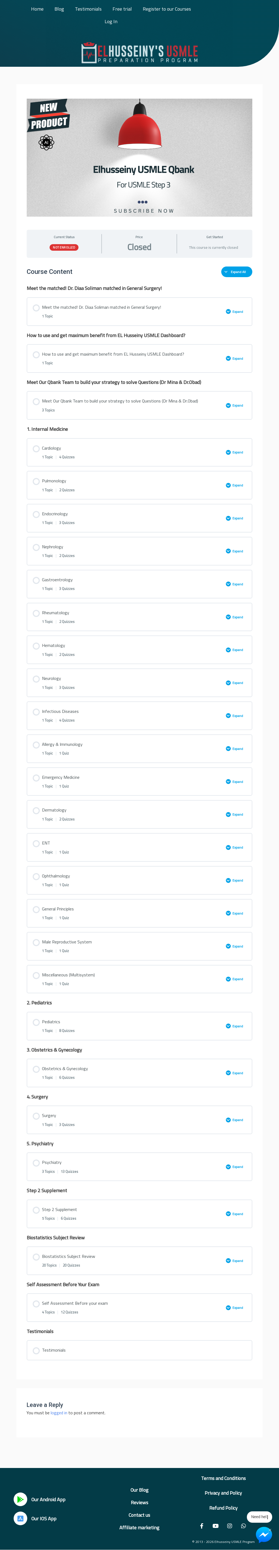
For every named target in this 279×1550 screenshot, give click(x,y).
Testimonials (88, 8)
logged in (59, 1413)
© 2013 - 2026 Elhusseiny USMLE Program (223, 1542)
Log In (111, 21)
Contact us (139, 1514)
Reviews (139, 1502)
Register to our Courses (167, 8)
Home (37, 8)
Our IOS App (43, 1518)
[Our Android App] (20, 1499)
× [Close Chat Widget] (270, 1529)
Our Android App (48, 1499)
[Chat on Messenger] (264, 1535)
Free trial (122, 8)
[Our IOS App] (20, 1518)
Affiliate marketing (139, 1527)
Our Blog (139, 1489)
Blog (59, 8)
